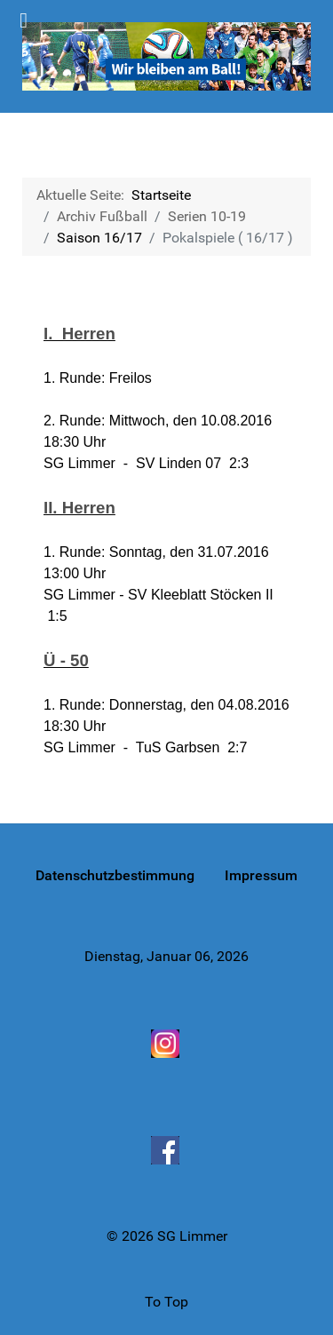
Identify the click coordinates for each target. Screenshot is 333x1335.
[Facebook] (167, 1150)
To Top (166, 1301)
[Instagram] (167, 1043)
